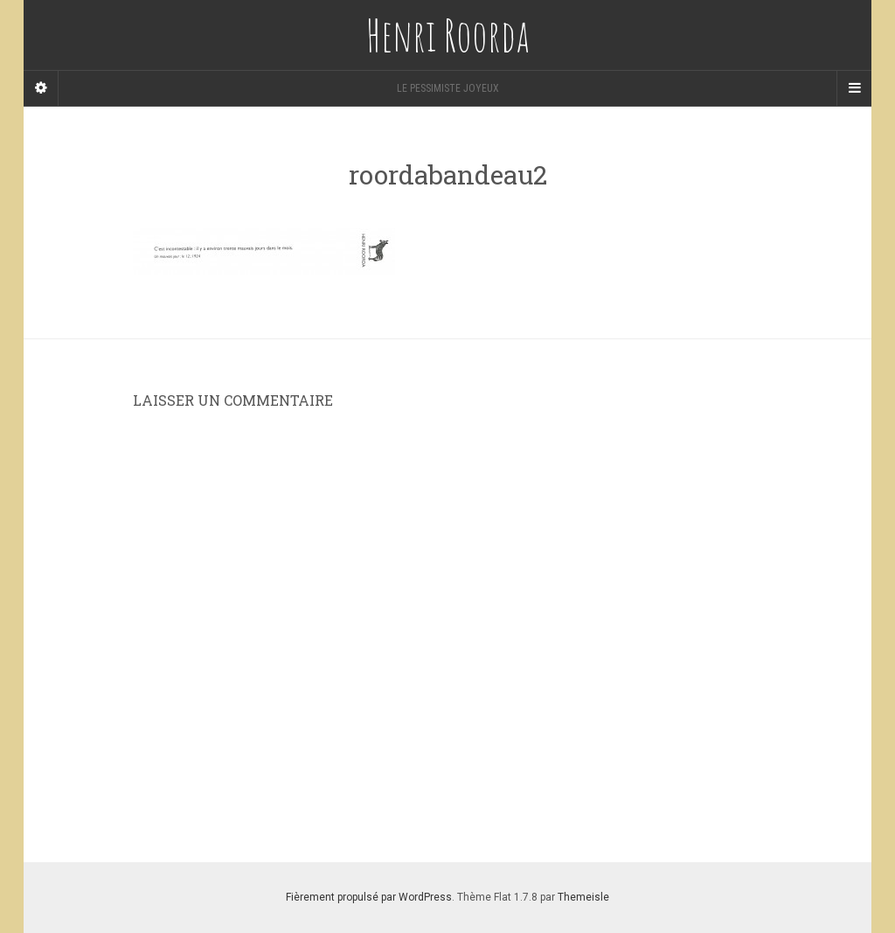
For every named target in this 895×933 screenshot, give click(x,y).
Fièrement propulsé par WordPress (369, 897)
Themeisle (583, 897)
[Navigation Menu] (853, 88)
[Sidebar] (41, 88)
